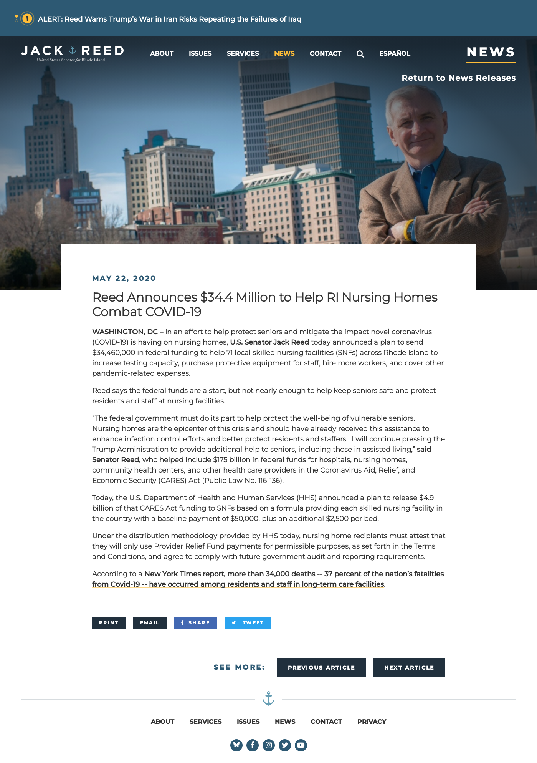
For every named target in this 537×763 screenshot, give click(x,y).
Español (394, 53)
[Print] (109, 623)
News (284, 53)
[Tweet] (248, 623)
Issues (200, 53)
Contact (325, 53)
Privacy (371, 721)
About (161, 53)
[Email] (150, 623)
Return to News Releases (459, 78)
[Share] (195, 623)
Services (243, 53)
